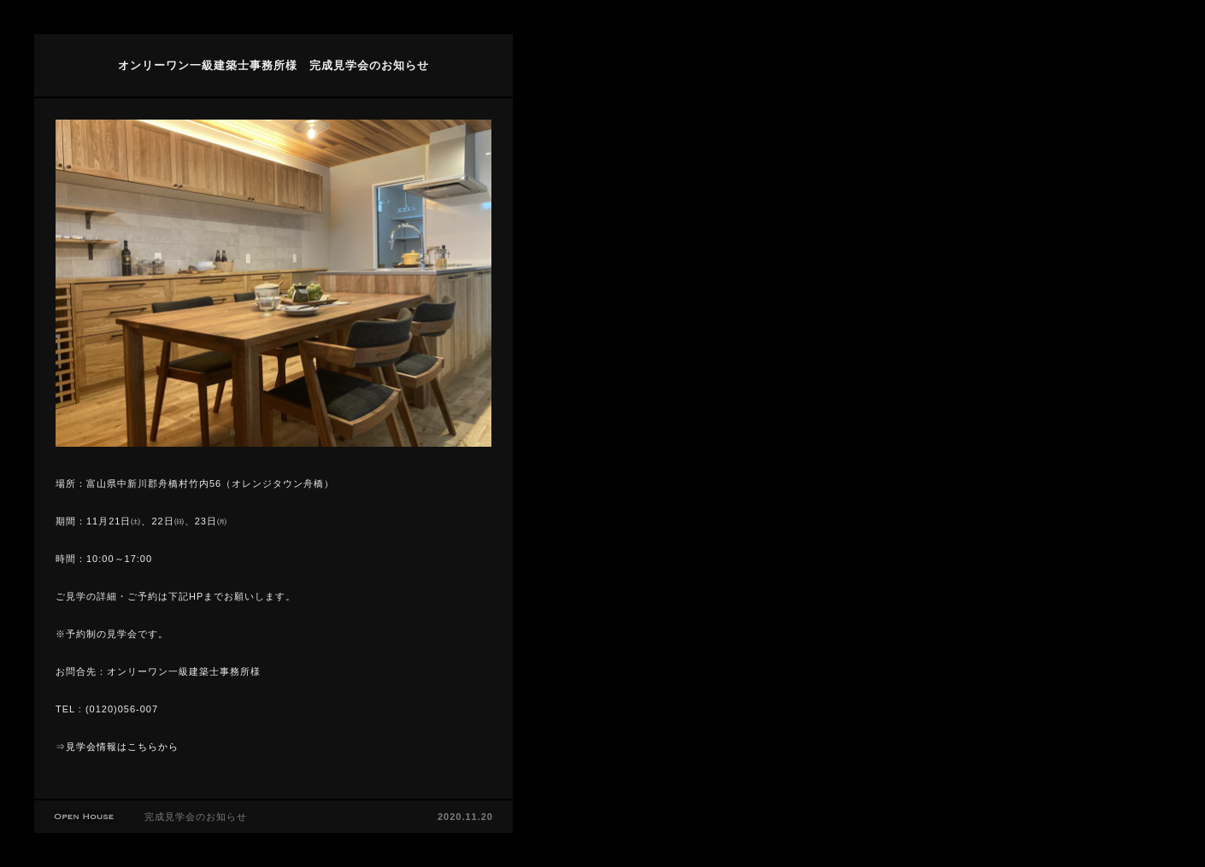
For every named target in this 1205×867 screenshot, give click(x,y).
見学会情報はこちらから (122, 746)
